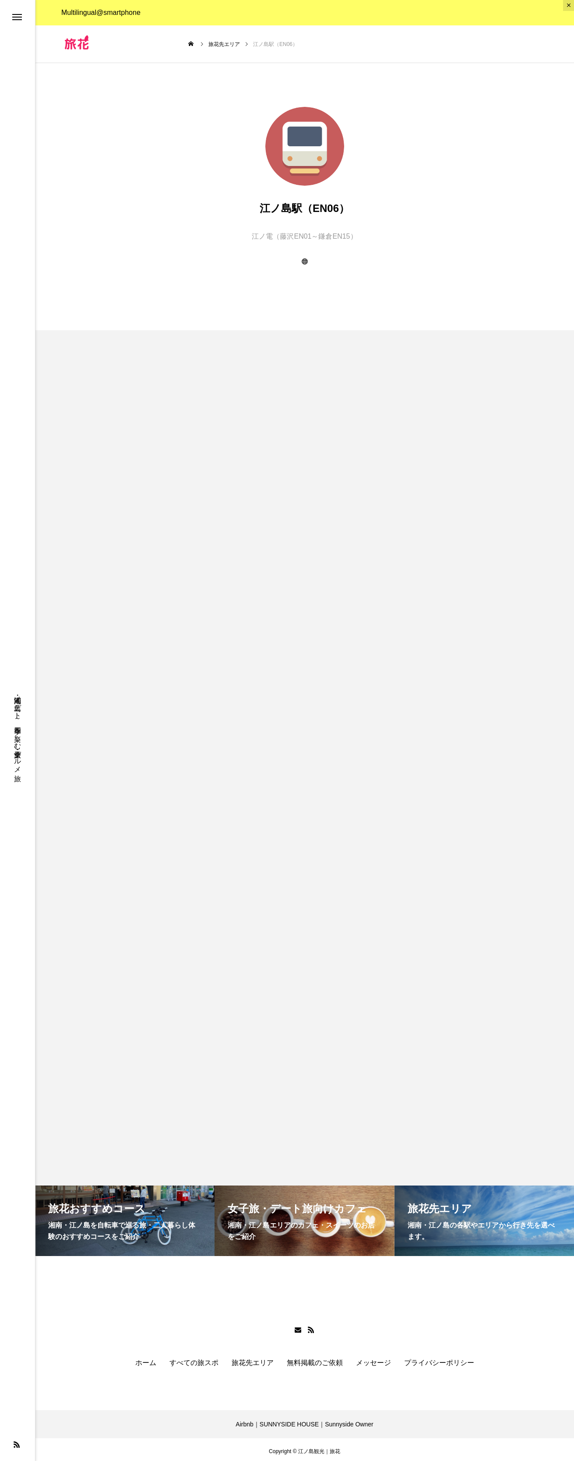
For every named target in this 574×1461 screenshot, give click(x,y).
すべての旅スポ (193, 1359)
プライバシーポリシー (439, 1359)
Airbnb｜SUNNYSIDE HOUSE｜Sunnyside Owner (304, 1421)
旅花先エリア (253, 1359)
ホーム (145, 1359)
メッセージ (373, 1359)
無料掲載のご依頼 (315, 1359)
